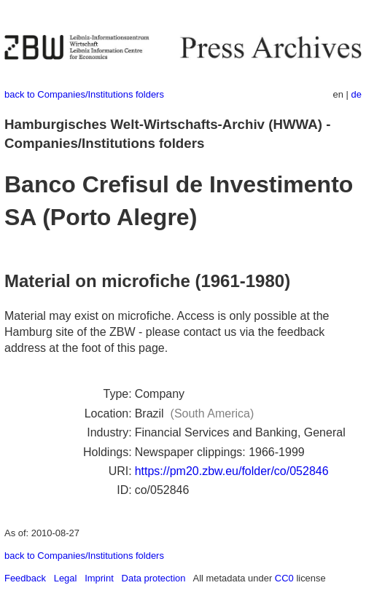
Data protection (154, 578)
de (356, 94)
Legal (65, 578)
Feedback (25, 578)
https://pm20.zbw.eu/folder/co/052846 (232, 471)
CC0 (284, 578)
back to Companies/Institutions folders (84, 94)
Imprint (99, 578)
